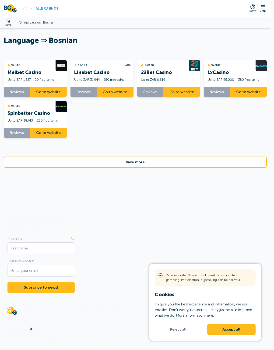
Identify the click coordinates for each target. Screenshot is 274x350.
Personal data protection (110, 310)
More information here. (195, 315)
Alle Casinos (47, 8)
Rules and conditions (76, 310)
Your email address (20, 261)
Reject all (178, 329)
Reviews (17, 92)
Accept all (231, 329)
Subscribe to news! (41, 287)
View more (135, 162)
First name (14, 238)
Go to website (48, 92)
